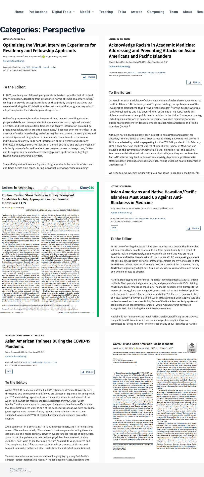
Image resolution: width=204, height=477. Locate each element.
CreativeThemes (25, 471)
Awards (136, 12)
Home (19, 12)
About (187, 12)
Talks (122, 12)
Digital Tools (64, 12)
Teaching (106, 12)
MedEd (87, 12)
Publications (38, 12)
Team (173, 12)
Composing (155, 12)
